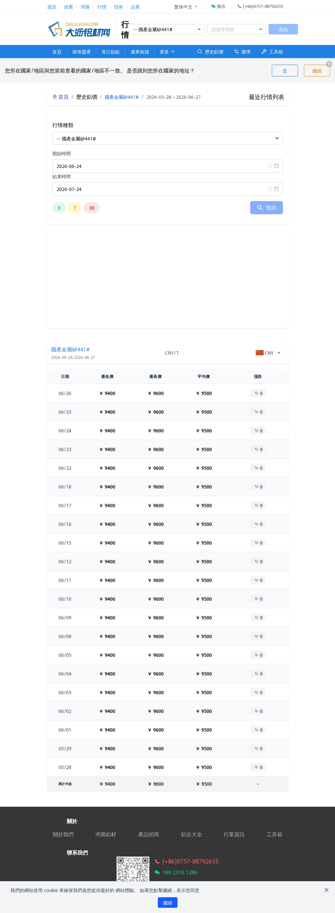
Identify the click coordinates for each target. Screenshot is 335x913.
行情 (101, 6)
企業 (135, 6)
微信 (218, 6)
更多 (168, 51)
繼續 (317, 70)
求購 (85, 6)
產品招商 (148, 834)
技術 (118, 6)
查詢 (283, 29)
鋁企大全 (191, 834)
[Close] (326, 890)
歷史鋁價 (210, 51)
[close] (329, 64)
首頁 (57, 51)
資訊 (51, 6)
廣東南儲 (140, 51)
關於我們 (63, 834)
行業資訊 (234, 834)
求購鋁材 (105, 834)
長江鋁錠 (111, 51)
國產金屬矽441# (122, 96)
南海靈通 (81, 51)
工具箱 (272, 51)
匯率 (242, 51)
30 (91, 207)
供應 (68, 6)
